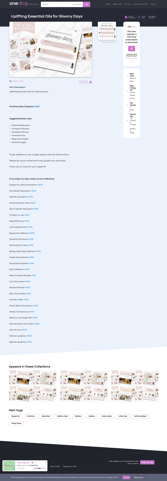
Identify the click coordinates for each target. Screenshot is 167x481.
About (108, 4)
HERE (40, 185)
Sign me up (147, 462)
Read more (138, 477)
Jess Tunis (18, 81)
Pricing (127, 4)
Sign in (153, 4)
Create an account (140, 4)
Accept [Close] (126, 477)
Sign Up (131, 48)
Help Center (55, 466)
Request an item (70, 466)
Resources (117, 4)
